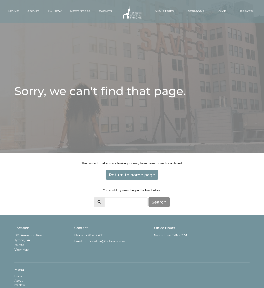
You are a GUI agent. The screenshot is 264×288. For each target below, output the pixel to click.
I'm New (55, 11)
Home (13, 11)
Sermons (196, 11)
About (33, 11)
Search (159, 202)
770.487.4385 (95, 235)
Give (222, 11)
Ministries (164, 11)
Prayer (246, 11)
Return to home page (132, 174)
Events (105, 11)
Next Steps (80, 11)
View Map (21, 250)
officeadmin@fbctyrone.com (105, 241)
